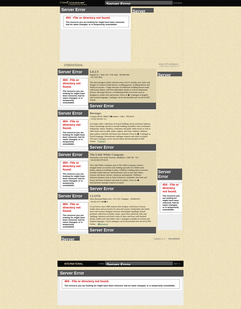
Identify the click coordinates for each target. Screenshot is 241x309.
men (118, 209)
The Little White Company (107, 154)
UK (136, 157)
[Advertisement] (157, 35)
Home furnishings (97, 126)
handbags (135, 211)
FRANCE (130, 116)
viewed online (118, 139)
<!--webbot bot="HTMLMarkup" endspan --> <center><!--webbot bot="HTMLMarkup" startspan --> (70, 238)
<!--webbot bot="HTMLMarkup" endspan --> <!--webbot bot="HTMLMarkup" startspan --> (143, 10)
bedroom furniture (97, 177)
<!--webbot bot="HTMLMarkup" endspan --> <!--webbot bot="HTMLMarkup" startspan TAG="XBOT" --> (139, 3)
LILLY (94, 71)
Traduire (101, 141)
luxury (143, 206)
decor (111, 126)
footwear (116, 211)
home (140, 124)
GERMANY (135, 199)
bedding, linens (128, 124)
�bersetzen (102, 224)
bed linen (99, 180)
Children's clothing (127, 170)
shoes (98, 206)
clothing (119, 167)
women (127, 209)
